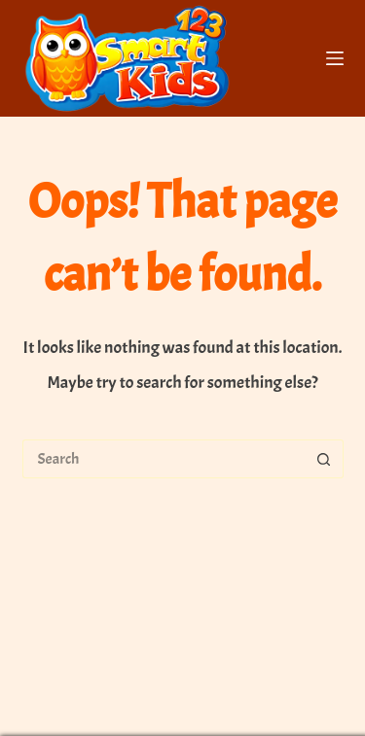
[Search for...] (163, 458)
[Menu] (335, 58)
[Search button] (324, 458)
